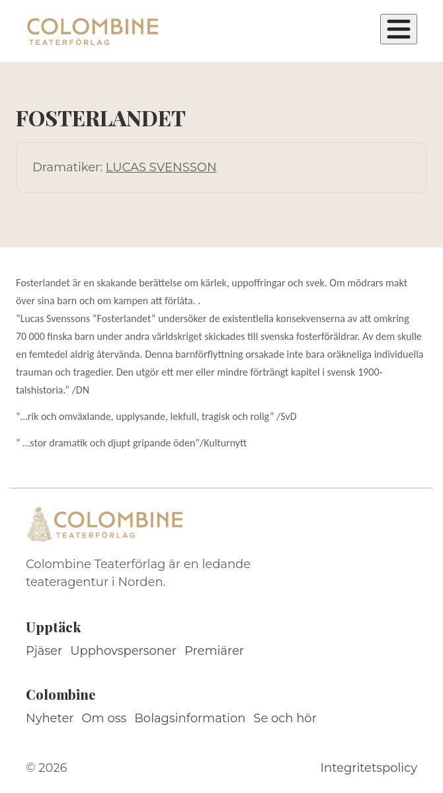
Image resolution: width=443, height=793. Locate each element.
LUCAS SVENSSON (161, 167)
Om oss (104, 718)
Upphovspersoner (123, 651)
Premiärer (214, 651)
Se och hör (285, 718)
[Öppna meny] (398, 29)
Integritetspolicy (369, 768)
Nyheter (50, 718)
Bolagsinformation (189, 718)
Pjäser (44, 651)
